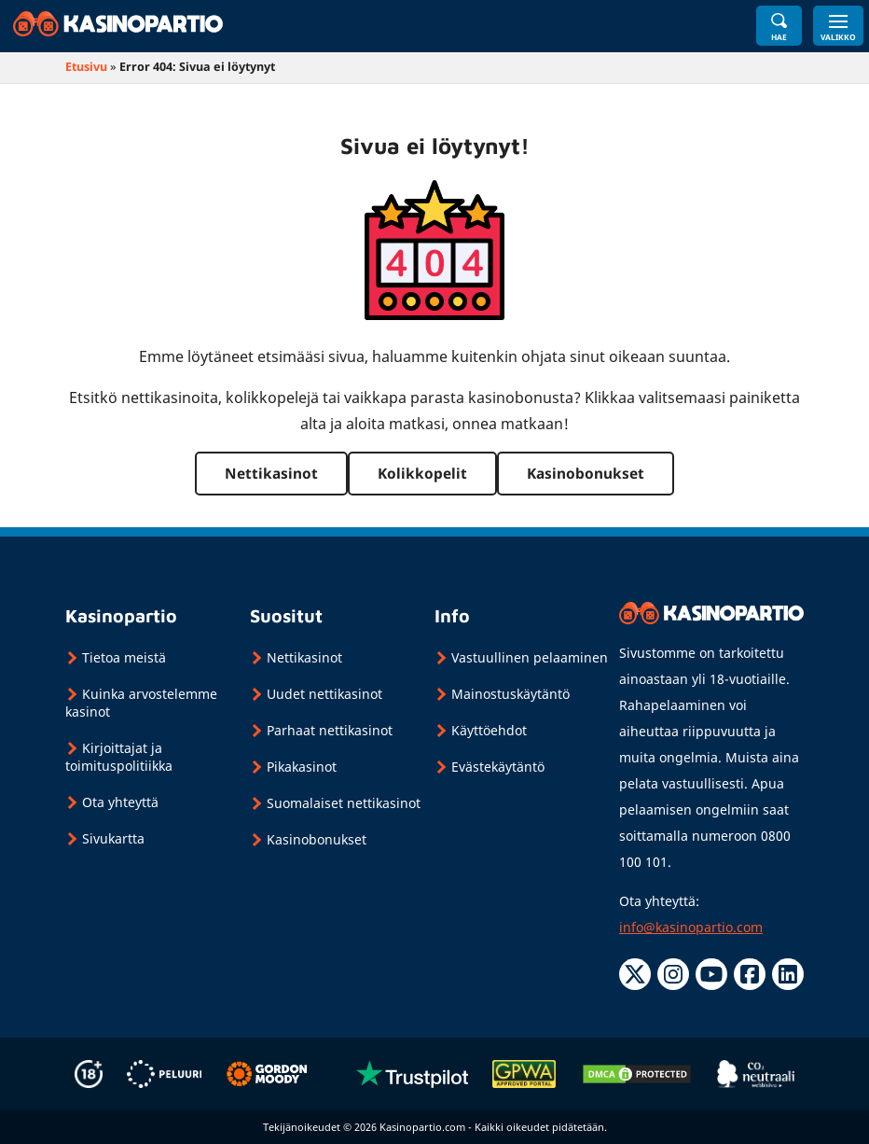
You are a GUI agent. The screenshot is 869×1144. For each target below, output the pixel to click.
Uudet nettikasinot (324, 694)
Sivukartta (113, 838)
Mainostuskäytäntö (510, 694)
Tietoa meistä (124, 657)
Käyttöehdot (489, 730)
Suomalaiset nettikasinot (344, 803)
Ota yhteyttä (120, 802)
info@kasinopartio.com (691, 927)
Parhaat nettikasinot (330, 730)
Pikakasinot (302, 766)
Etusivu (86, 67)
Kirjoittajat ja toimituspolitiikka (118, 756)
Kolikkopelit (422, 473)
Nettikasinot (271, 473)
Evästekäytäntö (498, 766)
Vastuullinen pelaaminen (529, 657)
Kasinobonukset (585, 473)
